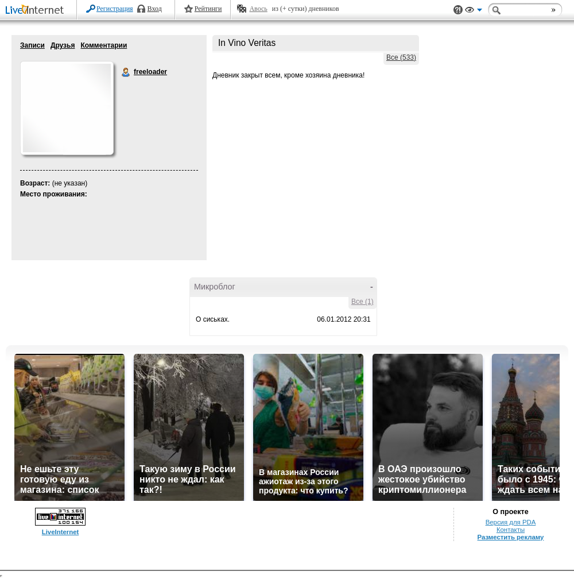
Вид (473, 11)
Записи (32, 45)
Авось (258, 9)
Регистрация (114, 9)
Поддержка (458, 10)
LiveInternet (37, 11)
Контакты (511, 529)
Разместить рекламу (511, 537)
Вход (155, 9)
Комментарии (103, 45)
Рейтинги (208, 9)
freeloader (126, 72)
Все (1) (362, 302)
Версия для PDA (511, 522)
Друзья (63, 45)
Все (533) (401, 57)
